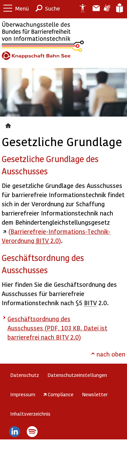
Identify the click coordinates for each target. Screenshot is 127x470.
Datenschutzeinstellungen (77, 375)
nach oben (111, 354)
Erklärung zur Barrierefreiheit (80, 8)
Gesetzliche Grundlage (9, 124)
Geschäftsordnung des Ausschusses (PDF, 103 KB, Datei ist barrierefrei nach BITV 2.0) (57, 328)
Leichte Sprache (119, 8)
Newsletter (95, 394)
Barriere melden (93, 8)
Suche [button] (52, 8)
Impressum (22, 394)
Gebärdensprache (106, 8)
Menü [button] (22, 8)
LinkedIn (14, 431)
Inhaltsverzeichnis (30, 414)
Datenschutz (24, 375)
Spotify (32, 431)
